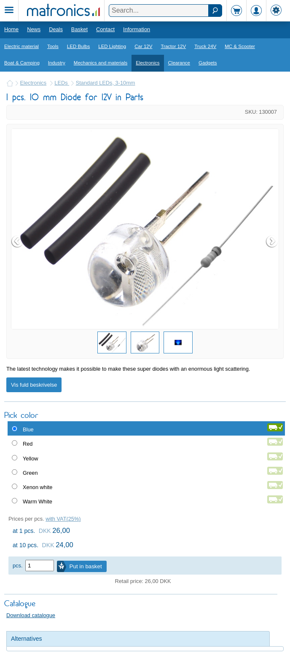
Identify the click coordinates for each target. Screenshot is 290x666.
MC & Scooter (240, 46)
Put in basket (86, 566)
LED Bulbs (78, 46)
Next (272, 241)
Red (27, 444)
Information (136, 29)
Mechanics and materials (100, 62)
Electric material (21, 46)
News (33, 29)
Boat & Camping (22, 62)
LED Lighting (112, 46)
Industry (56, 62)
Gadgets (208, 62)
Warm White (37, 501)
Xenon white (37, 487)
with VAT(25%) (63, 519)
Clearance (179, 62)
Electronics (147, 62)
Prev (17, 241)
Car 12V (143, 46)
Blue (28, 429)
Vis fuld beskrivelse (34, 385)
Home (11, 29)
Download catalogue (30, 615)
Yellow (30, 458)
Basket (79, 29)
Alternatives (26, 638)
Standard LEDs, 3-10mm (105, 83)
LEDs (61, 83)
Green (30, 473)
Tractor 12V (173, 46)
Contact (105, 29)
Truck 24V (205, 46)
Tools (53, 46)
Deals (56, 29)
